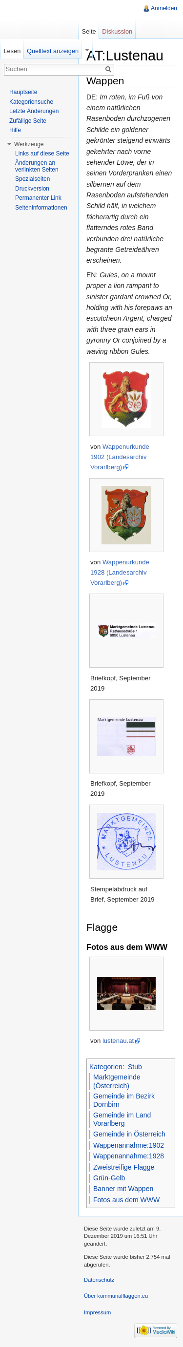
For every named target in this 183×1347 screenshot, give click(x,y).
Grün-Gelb (109, 1178)
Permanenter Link (38, 197)
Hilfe (15, 130)
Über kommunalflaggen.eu (116, 1296)
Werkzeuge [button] (28, 144)
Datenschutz (99, 1280)
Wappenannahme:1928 (128, 1156)
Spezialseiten (32, 178)
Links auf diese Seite (42, 153)
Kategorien (105, 1067)
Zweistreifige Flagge (123, 1167)
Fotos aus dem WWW (126, 1200)
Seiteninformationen (41, 207)
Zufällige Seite (27, 120)
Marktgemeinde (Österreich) (117, 1081)
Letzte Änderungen (34, 111)
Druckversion (32, 188)
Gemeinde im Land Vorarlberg (122, 1119)
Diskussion (117, 31)
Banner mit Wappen (123, 1189)
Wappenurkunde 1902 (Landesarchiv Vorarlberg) (119, 457)
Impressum (97, 1312)
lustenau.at (118, 1040)
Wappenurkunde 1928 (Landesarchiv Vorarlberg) (119, 572)
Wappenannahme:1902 (128, 1145)
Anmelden (164, 8)
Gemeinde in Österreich (129, 1134)
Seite (88, 31)
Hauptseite (23, 92)
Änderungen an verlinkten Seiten (37, 166)
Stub (135, 1067)
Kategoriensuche (31, 101)
